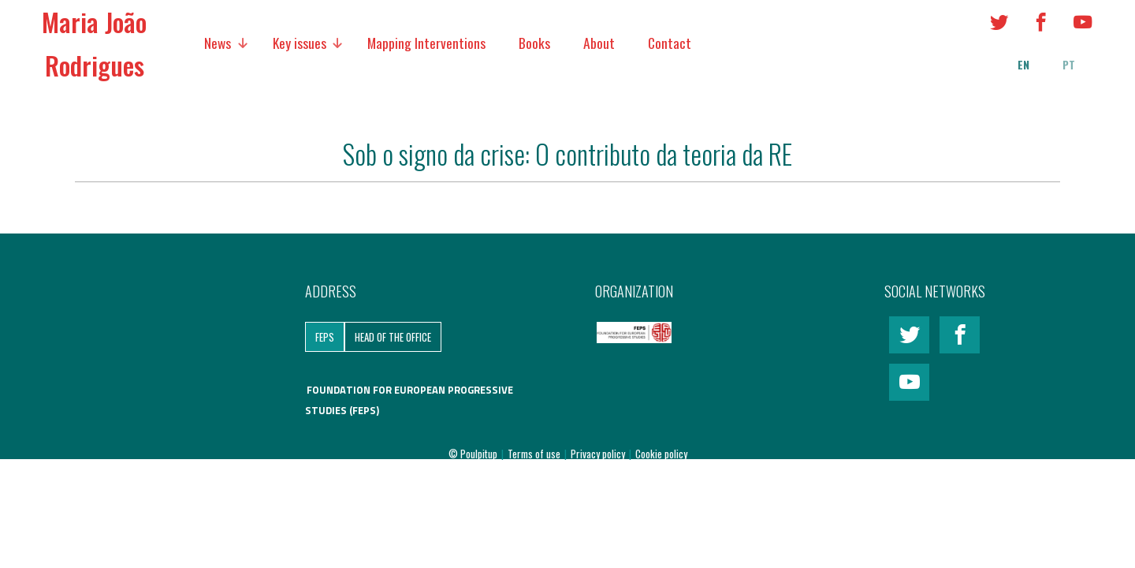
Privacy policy (599, 454)
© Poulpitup (472, 454)
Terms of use (535, 454)
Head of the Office (393, 337)
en (1023, 65)
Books (534, 42)
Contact (669, 42)
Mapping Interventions (426, 42)
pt (1068, 65)
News (217, 42)
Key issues (299, 42)
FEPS (324, 337)
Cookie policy (661, 454)
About (599, 42)
